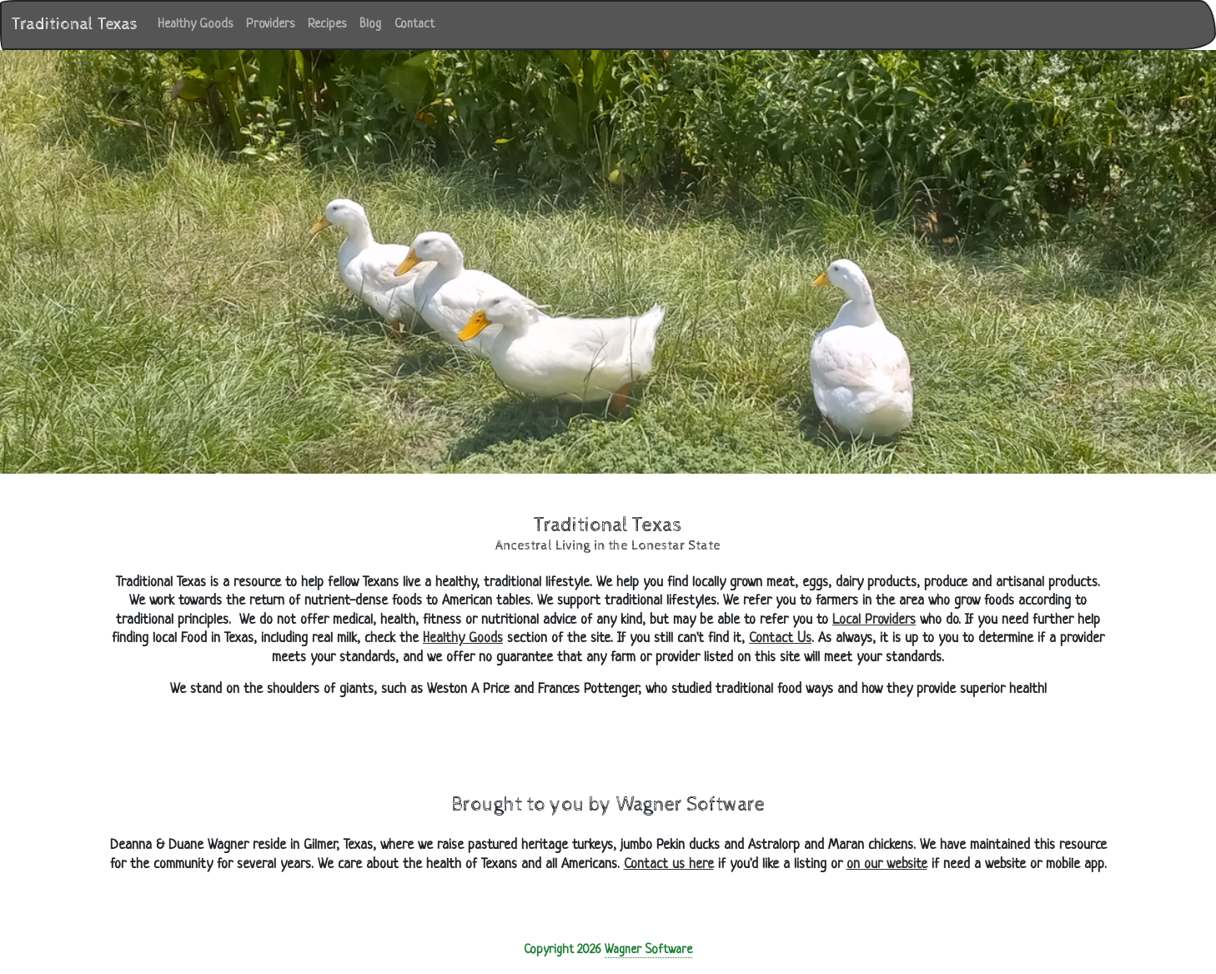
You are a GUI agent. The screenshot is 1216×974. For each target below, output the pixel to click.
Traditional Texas (75, 24)
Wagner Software (648, 950)
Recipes (327, 25)
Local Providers (874, 620)
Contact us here (669, 864)
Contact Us (780, 638)
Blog (370, 25)
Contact (414, 25)
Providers (270, 25)
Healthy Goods (198, 23)
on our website (887, 864)
